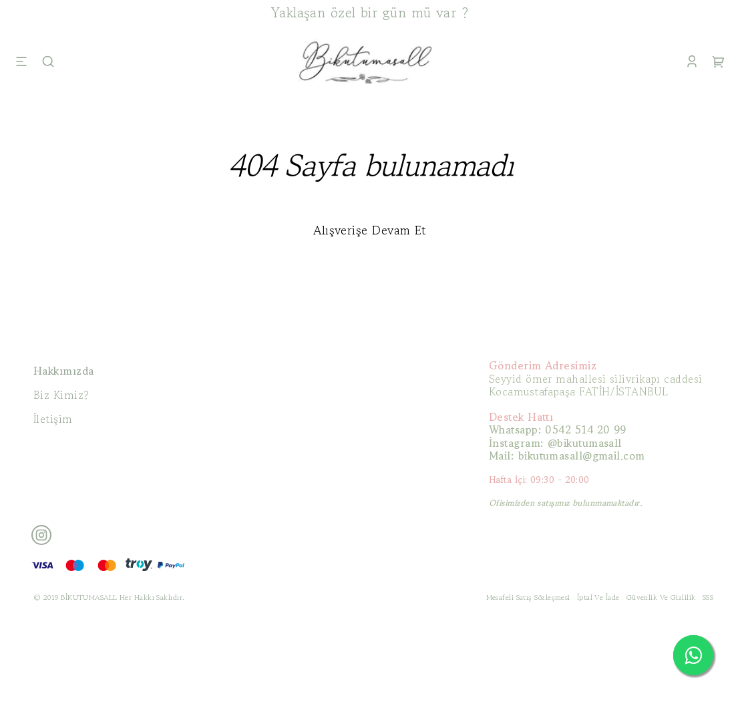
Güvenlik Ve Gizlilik (661, 597)
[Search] (48, 61)
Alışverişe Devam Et (370, 229)
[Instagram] (41, 535)
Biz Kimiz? (61, 395)
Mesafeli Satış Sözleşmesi (528, 597)
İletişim (53, 419)
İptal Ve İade (598, 597)
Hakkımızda (63, 371)
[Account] (692, 61)
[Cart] (718, 61)
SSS (708, 597)
